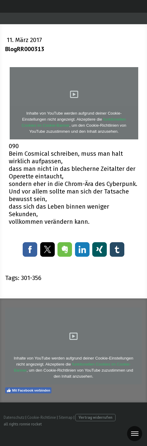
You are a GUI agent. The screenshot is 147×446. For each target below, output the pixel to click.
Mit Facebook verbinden (28, 390)
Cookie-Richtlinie (41, 417)
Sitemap (66, 417)
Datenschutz (14, 417)
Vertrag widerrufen (95, 417)
